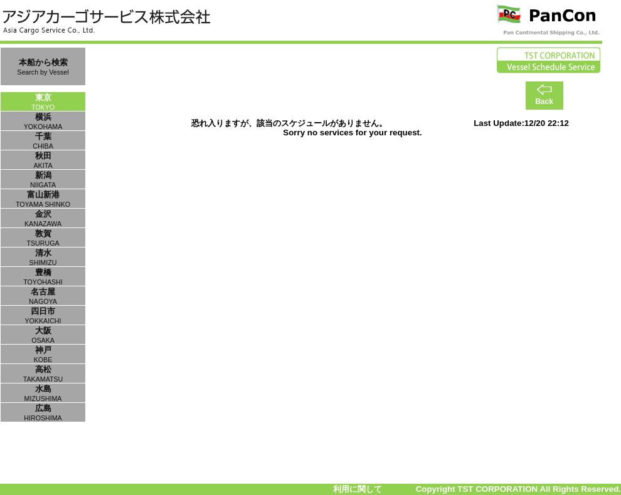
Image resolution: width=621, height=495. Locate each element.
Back (544, 101)
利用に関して (357, 489)
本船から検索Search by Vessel (42, 67)
